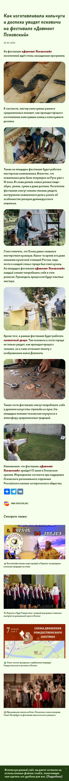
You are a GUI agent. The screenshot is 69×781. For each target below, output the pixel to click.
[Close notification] (66, 768)
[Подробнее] (54, 776)
